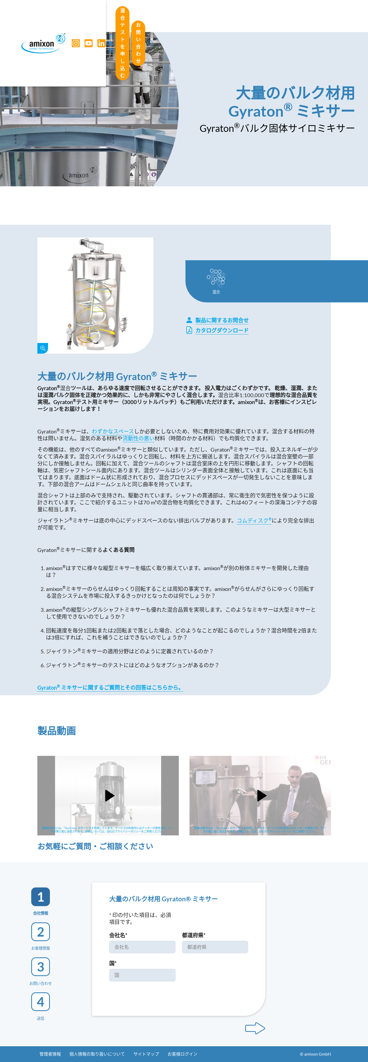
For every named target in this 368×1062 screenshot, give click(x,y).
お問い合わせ (311, 16)
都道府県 (193, 935)
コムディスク (254, 520)
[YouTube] (85, 16)
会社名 (118, 935)
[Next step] (255, 1028)
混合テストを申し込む (256, 16)
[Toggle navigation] (184, 16)
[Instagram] (72, 16)
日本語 (212, 16)
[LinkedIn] (98, 16)
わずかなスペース (113, 431)
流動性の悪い (138, 438)
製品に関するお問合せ (217, 320)
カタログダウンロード (217, 330)
